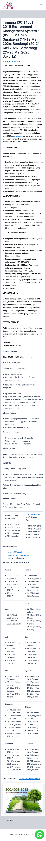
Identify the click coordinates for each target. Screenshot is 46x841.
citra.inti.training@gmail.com (19, 555)
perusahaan (18, 136)
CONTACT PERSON (33, 514)
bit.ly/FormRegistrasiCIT (29, 779)
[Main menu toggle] (41, 5)
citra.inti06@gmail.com (17, 552)
